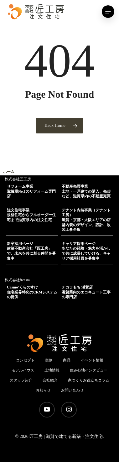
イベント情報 (92, 360)
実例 (49, 360)
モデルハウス (23, 370)
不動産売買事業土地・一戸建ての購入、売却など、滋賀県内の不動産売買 (86, 191)
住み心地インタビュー (88, 370)
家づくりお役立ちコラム (88, 380)
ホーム (8, 171)
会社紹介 (50, 380)
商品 (66, 360)
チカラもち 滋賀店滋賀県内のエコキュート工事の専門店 (86, 292)
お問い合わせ (72, 390)
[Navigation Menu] (108, 11)
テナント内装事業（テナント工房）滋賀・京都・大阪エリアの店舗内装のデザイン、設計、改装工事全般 (86, 220)
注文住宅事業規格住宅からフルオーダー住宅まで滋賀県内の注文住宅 (31, 215)
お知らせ (43, 390)
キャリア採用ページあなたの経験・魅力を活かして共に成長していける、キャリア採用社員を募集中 (86, 251)
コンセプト (25, 360)
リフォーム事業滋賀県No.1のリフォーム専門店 (31, 191)
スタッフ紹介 (21, 380)
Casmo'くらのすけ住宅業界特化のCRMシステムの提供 (32, 292)
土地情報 (51, 370)
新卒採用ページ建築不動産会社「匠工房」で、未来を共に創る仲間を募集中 (31, 251)
